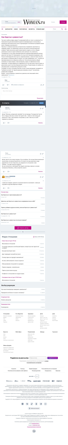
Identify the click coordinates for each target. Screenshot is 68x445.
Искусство (30, 335)
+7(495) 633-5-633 (36, 425)
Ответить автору (4, 88)
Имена (41, 326)
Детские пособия (43, 328)
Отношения (6, 313)
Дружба (4, 317)
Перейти (41, 103)
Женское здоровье (31, 315)
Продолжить (40, 98)
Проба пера (30, 340)
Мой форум (8, 29)
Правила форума (33, 368)
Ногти (4, 338)
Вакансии (58, 370)
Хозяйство (54, 315)
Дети (41, 313)
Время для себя (31, 334)
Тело (4, 335)
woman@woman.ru (35, 423)
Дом (53, 313)
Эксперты (32, 29)
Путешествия (30, 337)
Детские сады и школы (44, 325)
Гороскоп (55, 332)
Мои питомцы (55, 320)
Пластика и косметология (8, 340)
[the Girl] (53, 381)
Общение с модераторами (8, 349)
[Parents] (59, 381)
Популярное (23, 29)
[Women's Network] (34, 378)
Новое (16, 29)
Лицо (4, 334)
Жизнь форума (7, 345)
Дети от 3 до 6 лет (43, 317)
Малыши (42, 315)
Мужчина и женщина (7, 315)
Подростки (42, 320)
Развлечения (31, 332)
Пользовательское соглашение (49, 368)
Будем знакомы (31, 341)
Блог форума (5, 350)
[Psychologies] (46, 381)
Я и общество (19, 313)
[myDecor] (23, 381)
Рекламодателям (36, 370)
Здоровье (30, 313)
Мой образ (18, 332)
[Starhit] (29, 381)
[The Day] (16, 381)
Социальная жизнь (19, 315)
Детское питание (43, 322)
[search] (58, 29)
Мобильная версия (35, 408)
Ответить (40, 122)
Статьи (63, 22)
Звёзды (42, 332)
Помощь (22, 368)
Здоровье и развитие (44, 323)
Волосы (4, 337)
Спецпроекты (48, 370)
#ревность (11, 75)
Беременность (31, 320)
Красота (5, 332)
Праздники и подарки (32, 338)
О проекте (13, 368)
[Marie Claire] (37, 381)
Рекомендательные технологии (34, 426)
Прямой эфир (40, 29)
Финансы (17, 320)
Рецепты (54, 317)
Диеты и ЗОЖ (30, 322)
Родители (5, 322)
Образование (18, 317)
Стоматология (31, 317)
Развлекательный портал (8, 352)
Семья (4, 320)
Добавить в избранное (18, 84)
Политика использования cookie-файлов (17, 370)
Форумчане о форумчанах (8, 347)
